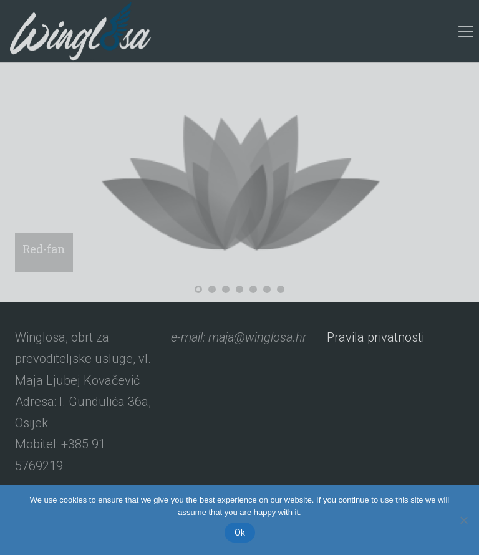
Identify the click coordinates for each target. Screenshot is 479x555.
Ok (240, 533)
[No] (463, 520)
